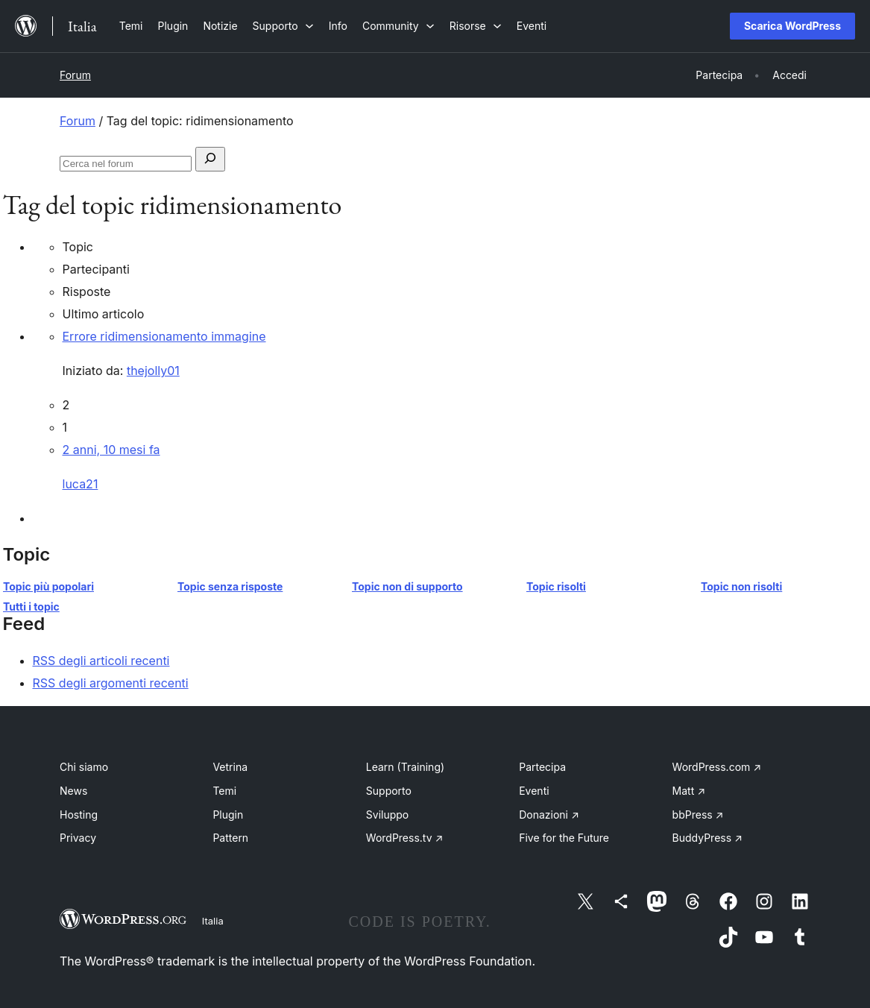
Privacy (78, 837)
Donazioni (549, 814)
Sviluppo (387, 814)
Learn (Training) (405, 766)
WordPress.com (717, 766)
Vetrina (230, 766)
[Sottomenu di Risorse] (475, 25)
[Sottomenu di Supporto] (283, 25)
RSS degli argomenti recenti (111, 682)
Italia (213, 921)
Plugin (227, 814)
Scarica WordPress (792, 25)
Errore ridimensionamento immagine (164, 336)
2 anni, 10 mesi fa (111, 449)
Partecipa (542, 766)
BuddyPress (707, 837)
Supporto (389, 790)
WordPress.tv (405, 837)
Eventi (534, 790)
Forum (75, 75)
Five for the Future (564, 837)
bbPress (698, 814)
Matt (688, 790)
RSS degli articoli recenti (101, 660)
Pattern (230, 837)
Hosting (79, 814)
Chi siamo (84, 766)
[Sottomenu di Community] (398, 25)
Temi (224, 790)
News (73, 790)
